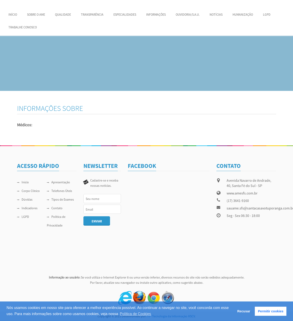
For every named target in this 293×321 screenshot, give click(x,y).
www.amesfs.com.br (242, 193)
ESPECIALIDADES (124, 14)
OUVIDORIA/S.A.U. (188, 14)
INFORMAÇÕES (156, 14)
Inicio (23, 182)
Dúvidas (25, 199)
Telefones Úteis (59, 191)
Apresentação (58, 182)
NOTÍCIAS (216, 14)
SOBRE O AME (36, 14)
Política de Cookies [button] (135, 314)
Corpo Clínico (28, 191)
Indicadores (27, 208)
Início (12, 14)
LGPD (266, 14)
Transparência (92, 14)
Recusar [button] (243, 311)
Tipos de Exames (60, 199)
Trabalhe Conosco (22, 27)
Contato (55, 208)
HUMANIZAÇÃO (243, 14)
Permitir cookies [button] (270, 311)
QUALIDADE (63, 14)
